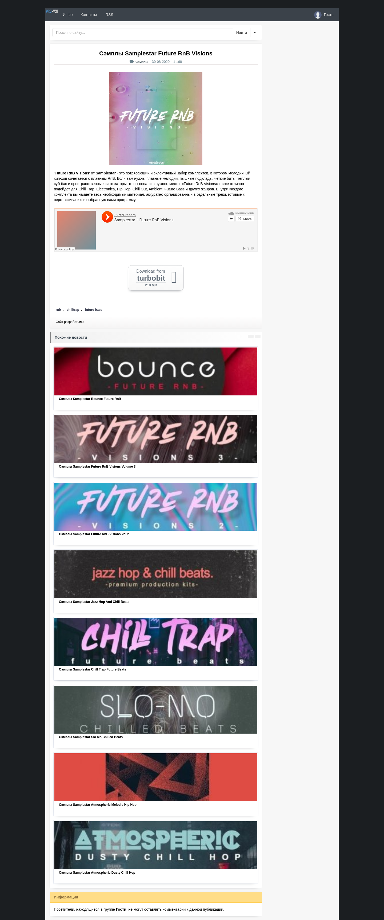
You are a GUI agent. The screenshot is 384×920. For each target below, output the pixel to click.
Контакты (107, 15)
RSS (127, 15)
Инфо (86, 15)
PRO (61, 14)
